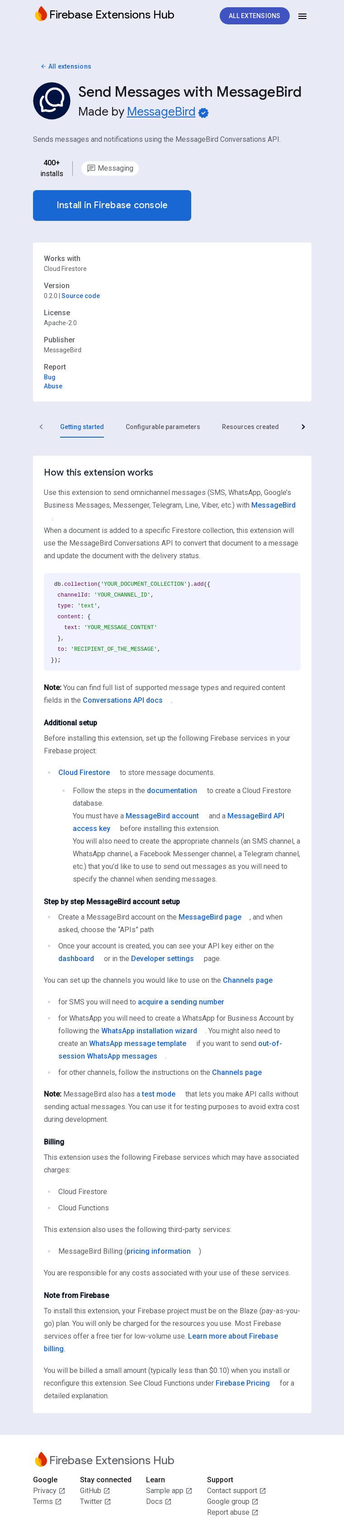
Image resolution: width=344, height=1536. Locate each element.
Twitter (95, 1501)
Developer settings (162, 958)
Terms (47, 1501)
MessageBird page (210, 917)
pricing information (159, 1251)
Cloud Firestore (84, 772)
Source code (80, 295)
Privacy (49, 1490)
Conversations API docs (123, 700)
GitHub (95, 1490)
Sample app (169, 1490)
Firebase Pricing (243, 1383)
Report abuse (233, 1512)
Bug (50, 377)
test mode (158, 1094)
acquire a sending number (181, 1002)
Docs (159, 1501)
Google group (233, 1501)
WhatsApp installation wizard (149, 1031)
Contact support (236, 1490)
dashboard (76, 958)
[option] (110, 168)
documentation (172, 790)
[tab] (82, 427)
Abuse (53, 386)
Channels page (248, 980)
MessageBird (161, 111)
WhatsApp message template (137, 1043)
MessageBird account (162, 816)
